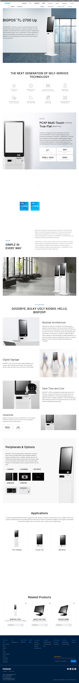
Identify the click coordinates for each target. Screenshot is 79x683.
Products (24, 3)
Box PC (4, 656)
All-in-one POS (6, 644)
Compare (70, 6)
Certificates (36, 644)
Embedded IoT (15, 642)
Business (36, 646)
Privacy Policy (11, 671)
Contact (72, 3)
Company (50, 3)
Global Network (37, 648)
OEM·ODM (36, 3)
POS (4, 642)
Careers (73, 642)
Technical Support (47, 644)
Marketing (64, 3)
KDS (4, 650)
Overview (36, 642)
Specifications (51, 6)
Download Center (61, 6)
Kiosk (4, 646)
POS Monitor (5, 658)
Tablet (4, 652)
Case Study (56, 644)
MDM (43, 3)
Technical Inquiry (65, 644)
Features (42, 6)
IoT (30, 3)
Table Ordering (6, 654)
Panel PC (5, 648)
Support (57, 3)
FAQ (44, 646)
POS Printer (5, 660)
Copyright (5, 671)
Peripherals (5, 661)
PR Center (56, 642)
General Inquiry (65, 642)
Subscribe (74, 661)
